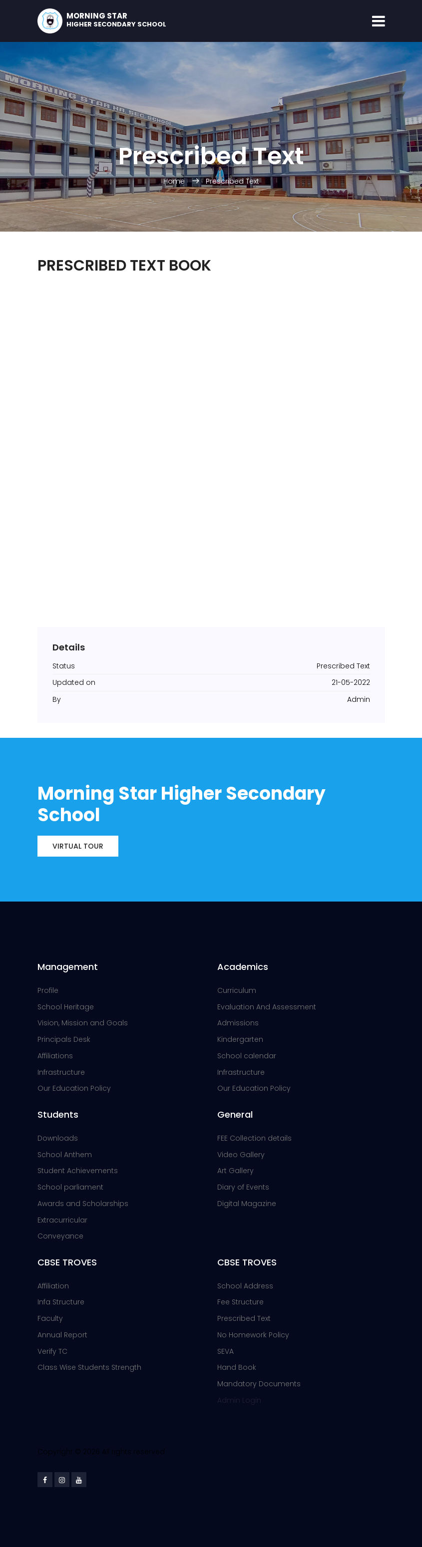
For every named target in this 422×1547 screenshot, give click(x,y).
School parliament (70, 1187)
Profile (47, 990)
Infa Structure (60, 1302)
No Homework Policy (253, 1335)
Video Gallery (241, 1155)
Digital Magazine (246, 1204)
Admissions (238, 1023)
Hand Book (236, 1367)
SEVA (225, 1351)
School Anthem (64, 1155)
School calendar (246, 1056)
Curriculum (236, 990)
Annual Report (62, 1335)
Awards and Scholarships (82, 1204)
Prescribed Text (232, 181)
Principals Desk (63, 1039)
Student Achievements (77, 1171)
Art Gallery (235, 1171)
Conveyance (60, 1236)
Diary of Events (243, 1187)
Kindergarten (240, 1039)
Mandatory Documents (259, 1384)
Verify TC (52, 1351)
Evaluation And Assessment (266, 1007)
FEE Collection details (254, 1138)
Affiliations (55, 1056)
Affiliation (53, 1286)
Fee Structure (240, 1302)
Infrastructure (61, 1072)
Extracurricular (62, 1220)
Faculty (50, 1318)
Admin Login (239, 1400)
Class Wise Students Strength (89, 1367)
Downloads (57, 1138)
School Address (245, 1286)
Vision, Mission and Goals (82, 1023)
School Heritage (65, 1007)
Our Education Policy (74, 1088)
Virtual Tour (77, 846)
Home (175, 181)
